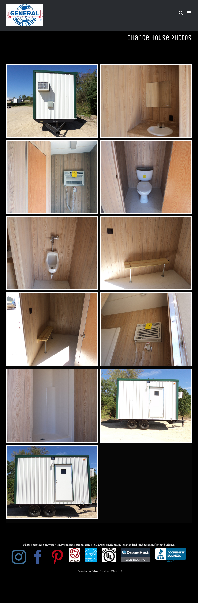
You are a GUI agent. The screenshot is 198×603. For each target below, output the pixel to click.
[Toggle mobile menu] (189, 13)
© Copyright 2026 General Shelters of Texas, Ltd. (99, 571)
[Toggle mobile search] (181, 13)
